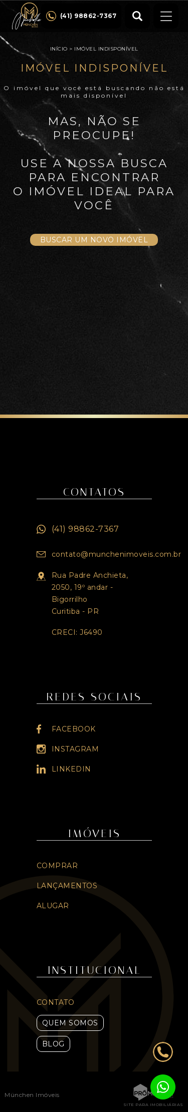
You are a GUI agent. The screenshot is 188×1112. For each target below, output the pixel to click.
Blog (53, 1043)
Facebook (74, 728)
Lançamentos (67, 885)
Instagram (75, 749)
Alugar (53, 905)
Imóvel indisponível (106, 49)
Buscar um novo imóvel (94, 239)
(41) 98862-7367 (85, 529)
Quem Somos (70, 1022)
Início (59, 49)
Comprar (57, 865)
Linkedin (71, 769)
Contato (56, 1002)
